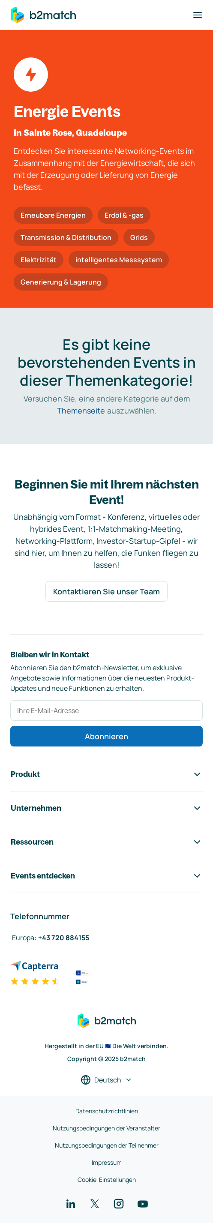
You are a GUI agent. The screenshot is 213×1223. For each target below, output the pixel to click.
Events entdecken (106, 876)
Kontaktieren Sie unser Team (106, 591)
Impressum (107, 1162)
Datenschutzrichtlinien (106, 1111)
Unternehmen (106, 808)
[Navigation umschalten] (197, 15)
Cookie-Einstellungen (107, 1179)
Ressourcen (106, 842)
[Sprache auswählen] (106, 1079)
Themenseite (81, 410)
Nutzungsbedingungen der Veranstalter (106, 1128)
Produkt (106, 774)
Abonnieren (106, 736)
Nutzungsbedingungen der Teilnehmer (107, 1145)
